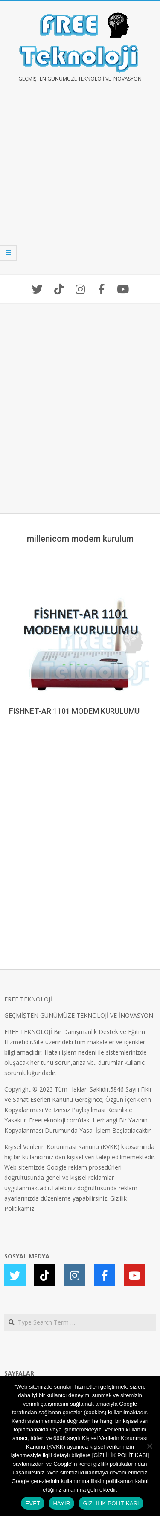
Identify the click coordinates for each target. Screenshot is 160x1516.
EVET (32, 1503)
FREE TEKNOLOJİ (28, 999)
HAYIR (61, 1503)
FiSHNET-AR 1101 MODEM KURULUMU (74, 711)
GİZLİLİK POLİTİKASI (111, 1503)
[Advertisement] (80, 184)
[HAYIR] (149, 1446)
